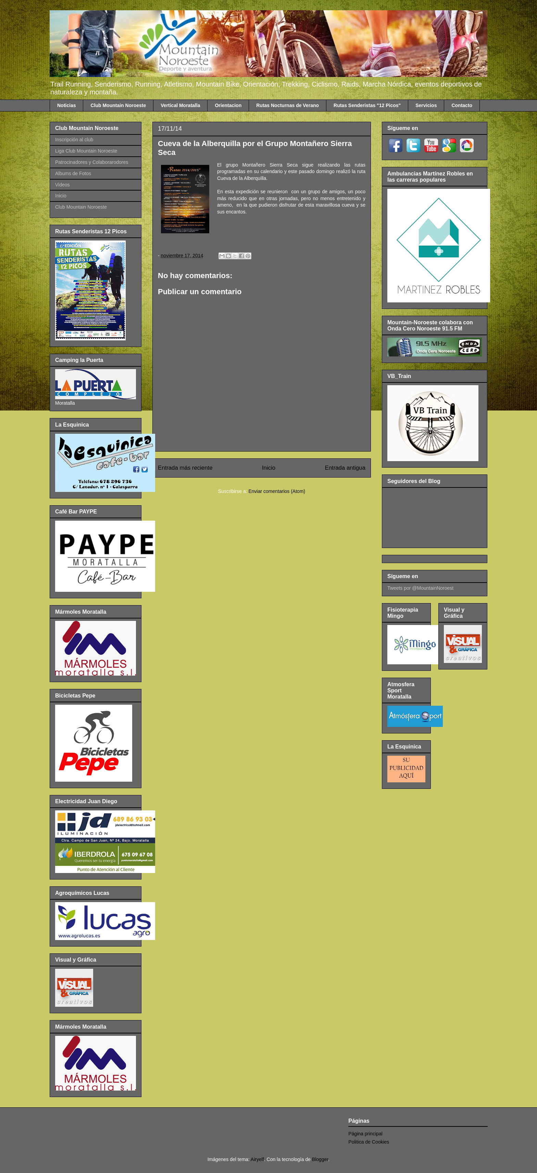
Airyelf (257, 1159)
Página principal (365, 1133)
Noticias (66, 105)
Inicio (268, 468)
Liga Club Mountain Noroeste (86, 151)
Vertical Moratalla (180, 105)
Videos (62, 184)
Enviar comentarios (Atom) (276, 491)
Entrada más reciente (185, 468)
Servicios (426, 105)
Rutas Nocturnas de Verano (287, 105)
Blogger (320, 1159)
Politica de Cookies (368, 1142)
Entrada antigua (345, 468)
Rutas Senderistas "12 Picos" (367, 105)
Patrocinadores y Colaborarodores (91, 162)
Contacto (461, 105)
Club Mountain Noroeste (118, 105)
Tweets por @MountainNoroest (420, 588)
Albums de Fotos (73, 173)
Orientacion (228, 105)
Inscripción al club (74, 139)
